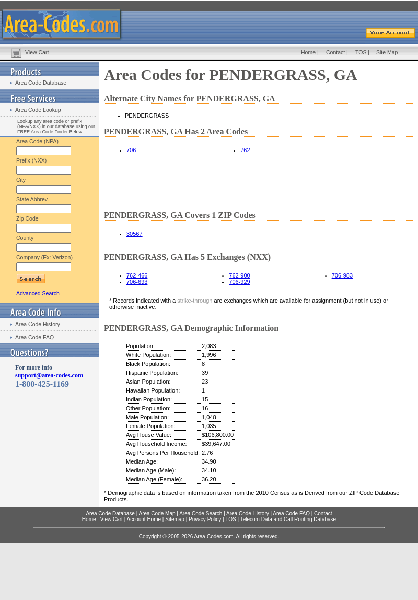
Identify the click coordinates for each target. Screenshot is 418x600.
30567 (134, 233)
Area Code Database (40, 82)
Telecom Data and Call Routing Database (288, 519)
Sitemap (174, 519)
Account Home (143, 519)
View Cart (37, 52)
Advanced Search (38, 293)
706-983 (342, 275)
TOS (360, 52)
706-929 (239, 282)
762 (245, 150)
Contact (335, 52)
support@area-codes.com (49, 375)
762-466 (136, 275)
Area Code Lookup (38, 110)
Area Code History (37, 324)
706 (131, 150)
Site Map (387, 52)
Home (308, 52)
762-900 (239, 275)
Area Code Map (156, 513)
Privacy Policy (205, 519)
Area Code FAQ (34, 337)
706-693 (136, 282)
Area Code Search (200, 513)
